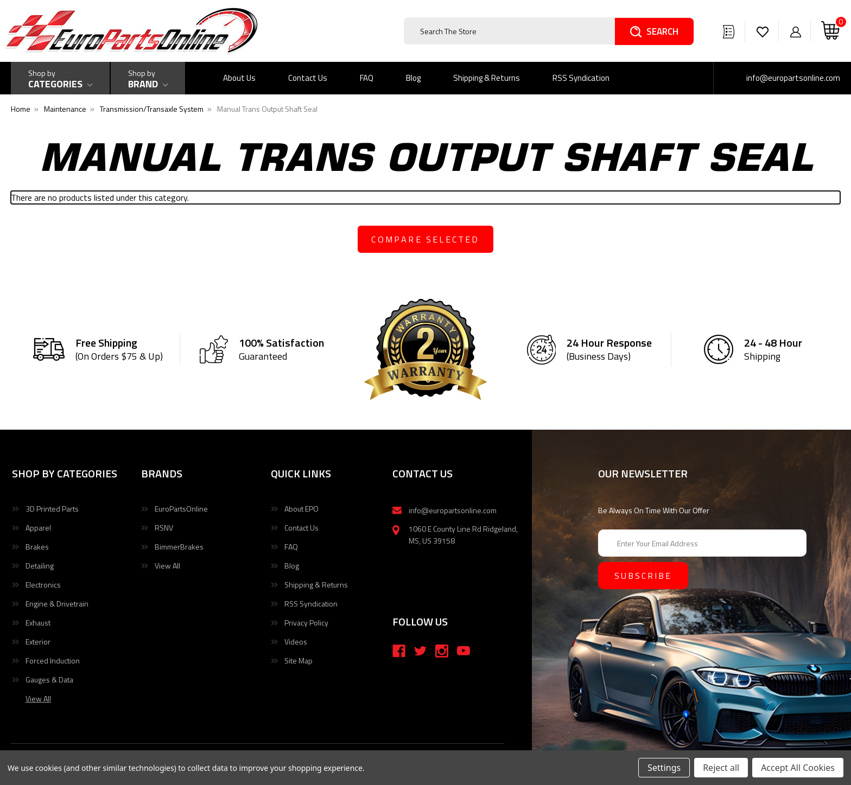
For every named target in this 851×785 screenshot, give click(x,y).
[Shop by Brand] (148, 78)
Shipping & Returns (486, 78)
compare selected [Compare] (425, 239)
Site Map (298, 660)
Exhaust (38, 622)
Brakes (37, 546)
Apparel (38, 527)
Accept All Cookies (798, 768)
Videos (295, 641)
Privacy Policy (306, 622)
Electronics (43, 584)
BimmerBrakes (179, 546)
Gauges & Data (49, 679)
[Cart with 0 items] (830, 31)
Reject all (721, 768)
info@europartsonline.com (793, 78)
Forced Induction (53, 660)
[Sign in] (795, 31)
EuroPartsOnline (181, 508)
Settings (664, 768)
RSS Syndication (580, 78)
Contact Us (307, 78)
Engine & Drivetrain (57, 603)
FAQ (366, 78)
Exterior (38, 641)
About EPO (301, 508)
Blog (413, 78)
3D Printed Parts (52, 508)
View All (167, 565)
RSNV (164, 527)
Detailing (40, 565)
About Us (239, 78)
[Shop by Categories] (60, 78)
